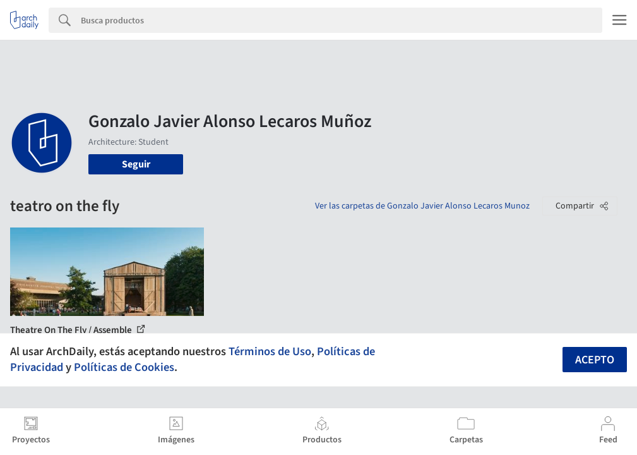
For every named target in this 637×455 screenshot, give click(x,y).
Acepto (594, 360)
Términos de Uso (270, 351)
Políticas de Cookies (124, 367)
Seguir (136, 164)
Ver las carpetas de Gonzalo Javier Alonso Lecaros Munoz (422, 206)
